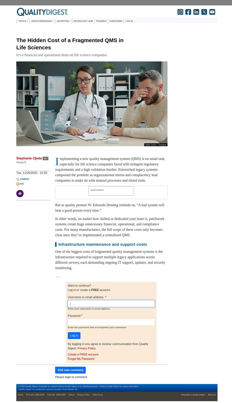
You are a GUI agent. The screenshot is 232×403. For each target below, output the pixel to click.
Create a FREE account (83, 354)
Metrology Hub (83, 21)
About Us (212, 395)
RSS (22, 184)
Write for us (98, 395)
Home (20, 395)
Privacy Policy (86, 348)
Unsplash (162, 145)
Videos (71, 395)
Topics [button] (22, 21)
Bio (45, 158)
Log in (129, 21)
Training (101, 21)
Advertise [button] (63, 21)
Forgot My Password (81, 358)
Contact (102, 386)
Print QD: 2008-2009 (56, 395)
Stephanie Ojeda (29, 158)
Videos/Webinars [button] (41, 21)
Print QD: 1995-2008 (35, 395)
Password (74, 315)
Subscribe (116, 21)
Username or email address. (86, 297)
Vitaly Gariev (150, 145)
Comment (24, 179)
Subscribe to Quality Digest (193, 395)
